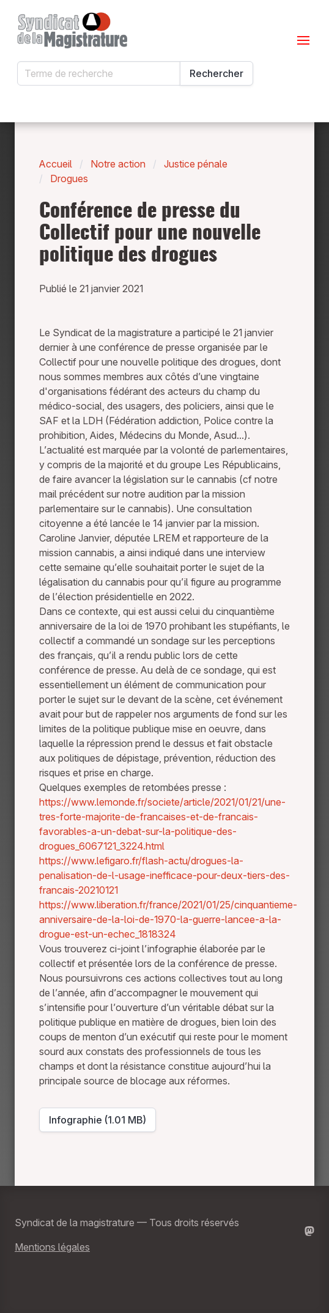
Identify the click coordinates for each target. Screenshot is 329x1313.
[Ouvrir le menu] (303, 40)
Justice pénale (195, 164)
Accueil (55, 164)
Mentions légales (52, 1247)
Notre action (118, 164)
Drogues (69, 178)
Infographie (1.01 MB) (101, 1123)
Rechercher (216, 73)
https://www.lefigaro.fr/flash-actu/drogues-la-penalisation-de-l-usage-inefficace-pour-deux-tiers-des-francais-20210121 (164, 875)
